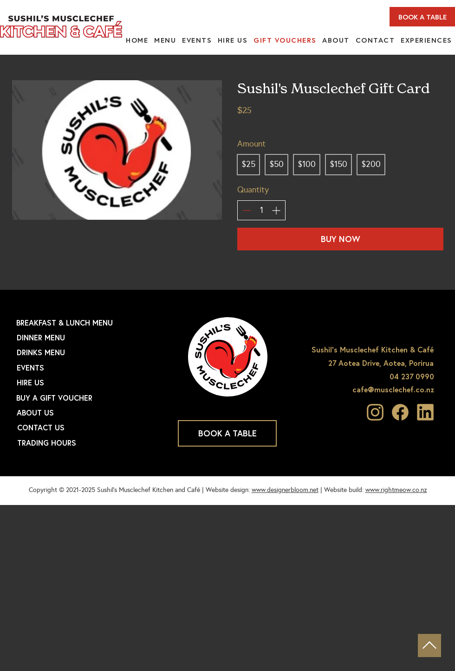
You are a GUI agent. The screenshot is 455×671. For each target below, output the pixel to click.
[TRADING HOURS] (91, 442)
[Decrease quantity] (246, 210)
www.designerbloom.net (285, 490)
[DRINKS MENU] (91, 352)
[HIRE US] (91, 382)
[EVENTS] (91, 367)
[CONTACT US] (91, 427)
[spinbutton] (261, 210)
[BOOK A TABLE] (422, 16)
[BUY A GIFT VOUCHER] (90, 397)
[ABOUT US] (91, 412)
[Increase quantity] (276, 210)
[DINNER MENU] (91, 337)
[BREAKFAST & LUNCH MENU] (90, 322)
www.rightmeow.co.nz (396, 490)
